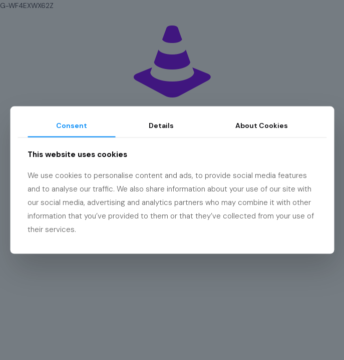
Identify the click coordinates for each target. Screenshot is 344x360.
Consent (71, 125)
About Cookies (261, 125)
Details (161, 125)
